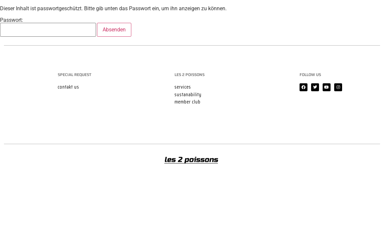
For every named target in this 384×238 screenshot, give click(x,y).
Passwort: (48, 27)
